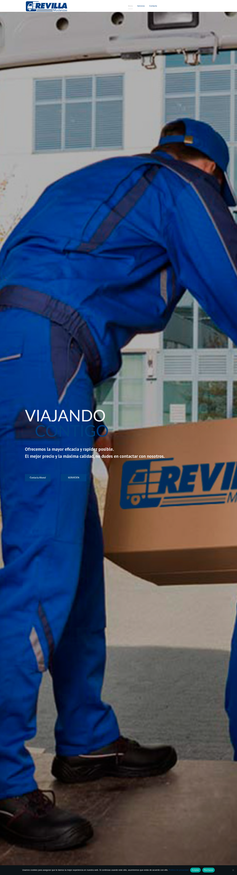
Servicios (141, 6)
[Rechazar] (233, 870)
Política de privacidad (179, 870)
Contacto (153, 6)
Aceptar (195, 870)
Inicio (130, 6)
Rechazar (208, 870)
